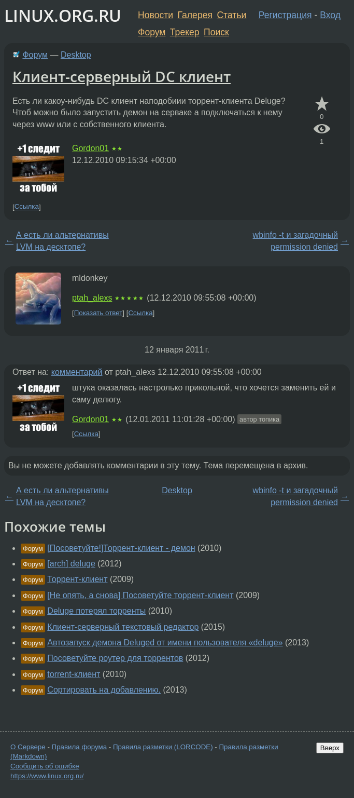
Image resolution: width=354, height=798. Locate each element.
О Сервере (28, 747)
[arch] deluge (71, 563)
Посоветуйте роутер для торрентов (115, 658)
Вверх (329, 748)
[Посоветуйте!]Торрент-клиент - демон (121, 548)
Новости (155, 15)
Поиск (216, 32)
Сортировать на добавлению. (104, 689)
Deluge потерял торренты (96, 610)
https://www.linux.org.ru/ (46, 776)
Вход (330, 15)
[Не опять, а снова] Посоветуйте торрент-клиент (140, 595)
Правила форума (79, 747)
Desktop (76, 54)
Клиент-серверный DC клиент (121, 76)
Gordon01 (90, 148)
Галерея (195, 15)
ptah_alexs (92, 297)
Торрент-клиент (77, 579)
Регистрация (285, 15)
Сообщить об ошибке (44, 766)
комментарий (77, 372)
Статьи (231, 15)
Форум (151, 32)
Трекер (185, 32)
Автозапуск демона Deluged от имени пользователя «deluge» (164, 642)
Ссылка (27, 207)
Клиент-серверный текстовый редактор (123, 627)
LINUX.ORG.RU (62, 15)
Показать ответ (98, 313)
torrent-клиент (73, 674)
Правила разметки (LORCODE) (163, 747)
